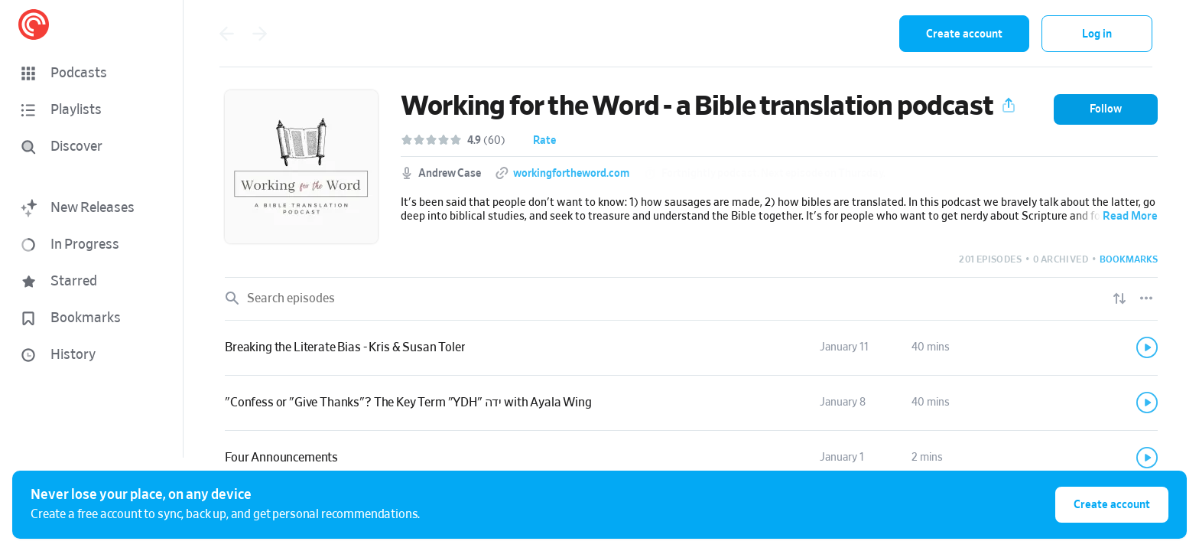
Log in (1097, 34)
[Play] (1147, 347)
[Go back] (226, 33)
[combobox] (787, 33)
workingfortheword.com (571, 173)
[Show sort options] (1119, 298)
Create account (964, 34)
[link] (691, 348)
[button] (92, 73)
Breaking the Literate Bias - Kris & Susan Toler (345, 347)
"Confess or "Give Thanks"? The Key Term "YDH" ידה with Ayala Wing (408, 402)
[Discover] (88, 147)
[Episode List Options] (1146, 298)
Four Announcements (281, 458)
